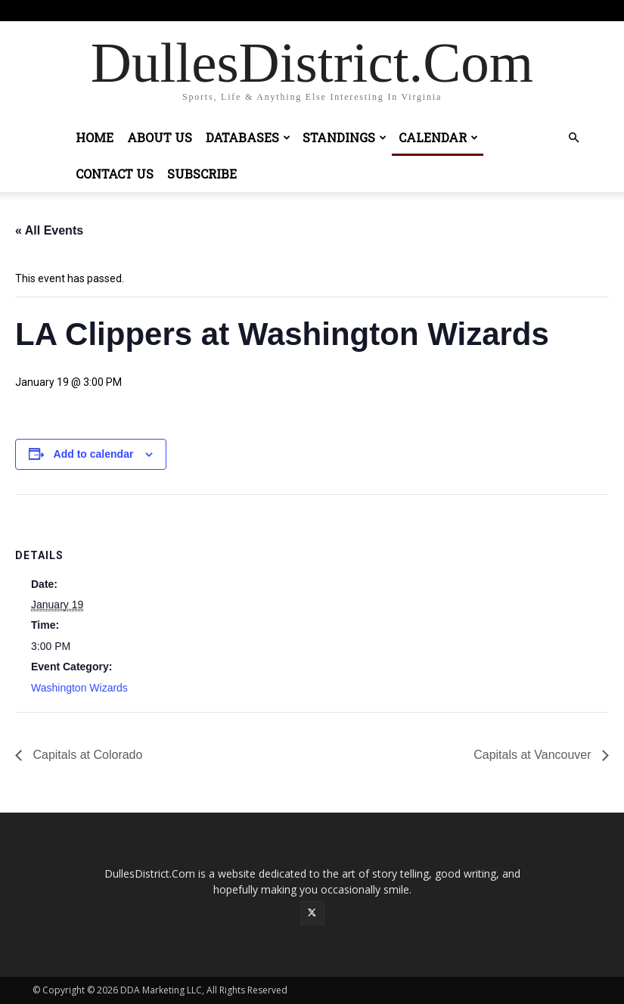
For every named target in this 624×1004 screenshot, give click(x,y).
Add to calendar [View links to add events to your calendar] (94, 454)
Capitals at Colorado (85, 754)
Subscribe (202, 174)
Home (94, 137)
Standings (345, 137)
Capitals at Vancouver (534, 754)
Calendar (438, 137)
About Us (159, 137)
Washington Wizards (79, 688)
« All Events (49, 230)
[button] (574, 138)
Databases (248, 137)
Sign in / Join (285, 10)
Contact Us (115, 174)
